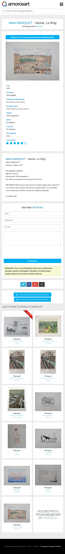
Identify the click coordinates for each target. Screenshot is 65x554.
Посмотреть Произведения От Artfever (32, 299)
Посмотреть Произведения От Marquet (32, 295)
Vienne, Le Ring (17, 527)
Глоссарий (44, 546)
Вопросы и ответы (55, 546)
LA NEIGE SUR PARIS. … (16, 415)
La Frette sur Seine (48, 341)
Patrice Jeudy (17, 417)
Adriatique (17, 490)
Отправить (32, 261)
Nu (17, 452)
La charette (48, 452)
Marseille (48, 490)
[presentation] (23, 252)
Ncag (17, 343)
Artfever (39, 26)
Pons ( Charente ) (48, 415)
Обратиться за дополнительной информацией (32, 37)
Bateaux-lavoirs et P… (17, 378)
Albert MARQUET (20, 23)
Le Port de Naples (16, 341)
